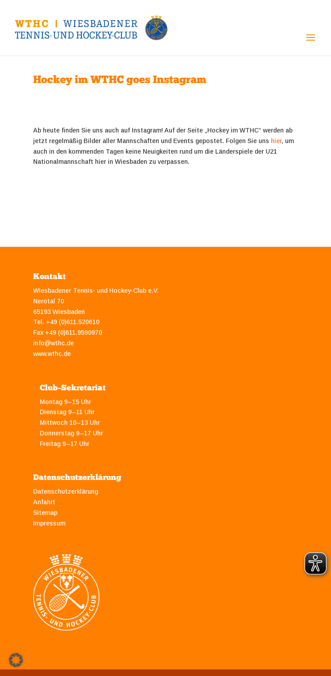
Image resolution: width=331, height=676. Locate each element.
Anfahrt (44, 502)
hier (276, 140)
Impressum (49, 523)
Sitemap (45, 512)
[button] (16, 660)
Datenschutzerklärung (65, 491)
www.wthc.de (52, 353)
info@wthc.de (53, 343)
